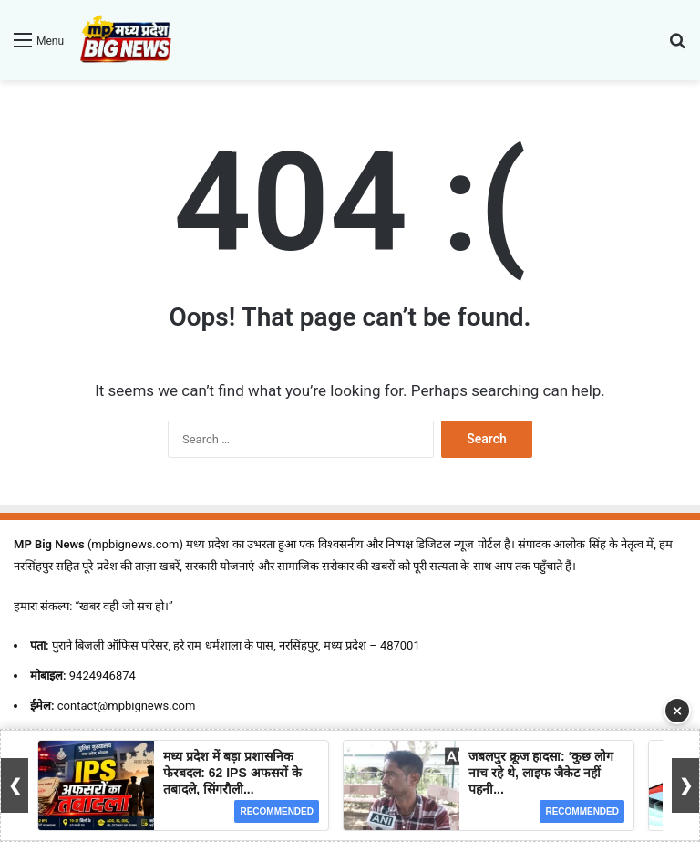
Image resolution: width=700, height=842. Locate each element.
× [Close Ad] (678, 711)
